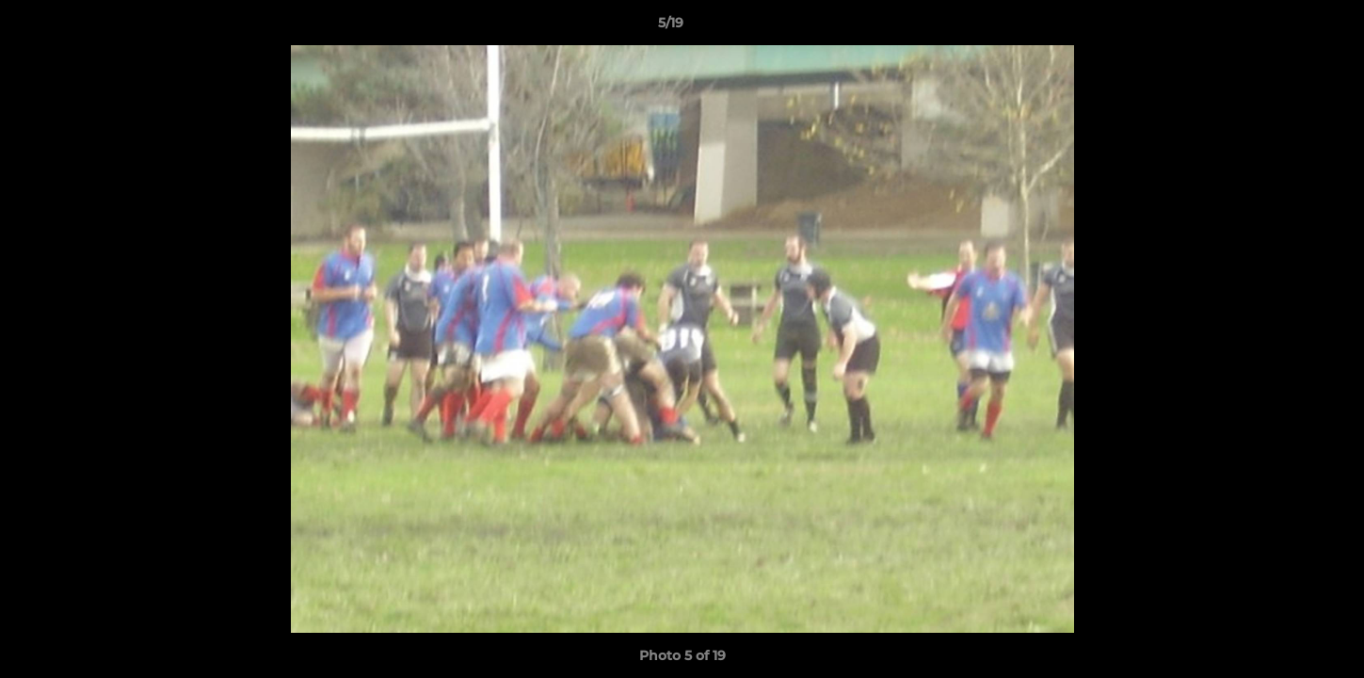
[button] (1285, 27)
